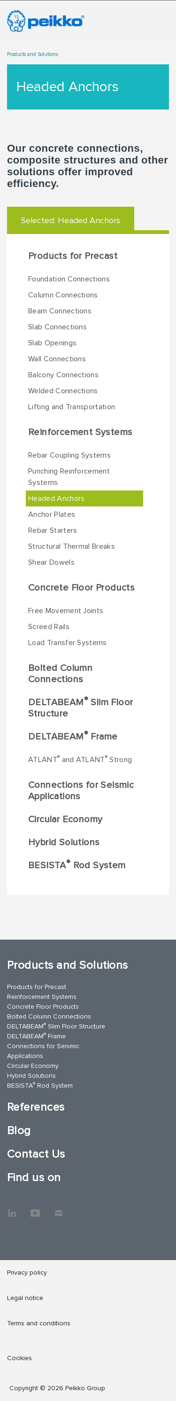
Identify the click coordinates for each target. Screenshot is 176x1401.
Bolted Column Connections (60, 673)
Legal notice (25, 1298)
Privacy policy (27, 1272)
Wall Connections (57, 359)
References (36, 1107)
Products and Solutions (32, 54)
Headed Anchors (56, 498)
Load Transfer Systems (67, 642)
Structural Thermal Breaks (71, 546)
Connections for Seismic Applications (81, 790)
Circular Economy (65, 819)
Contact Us (36, 1154)
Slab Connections (57, 327)
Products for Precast (72, 256)
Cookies (19, 1358)
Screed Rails (48, 626)
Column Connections (63, 295)
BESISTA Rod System (77, 865)
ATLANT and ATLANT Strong (80, 759)
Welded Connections (63, 391)
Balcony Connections (63, 375)
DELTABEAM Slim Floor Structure (80, 707)
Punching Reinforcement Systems (69, 477)
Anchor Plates (51, 514)
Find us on (34, 1177)
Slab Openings (52, 343)
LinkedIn (11, 1208)
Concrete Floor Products (81, 587)
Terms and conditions (38, 1323)
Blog (19, 1130)
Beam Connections (60, 311)
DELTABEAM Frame (72, 736)
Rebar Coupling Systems (69, 455)
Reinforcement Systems (80, 432)
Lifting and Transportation (71, 407)
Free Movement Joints (65, 610)
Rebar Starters (52, 530)
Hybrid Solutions (63, 842)
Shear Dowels (51, 562)
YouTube (35, 1208)
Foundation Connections (69, 279)
